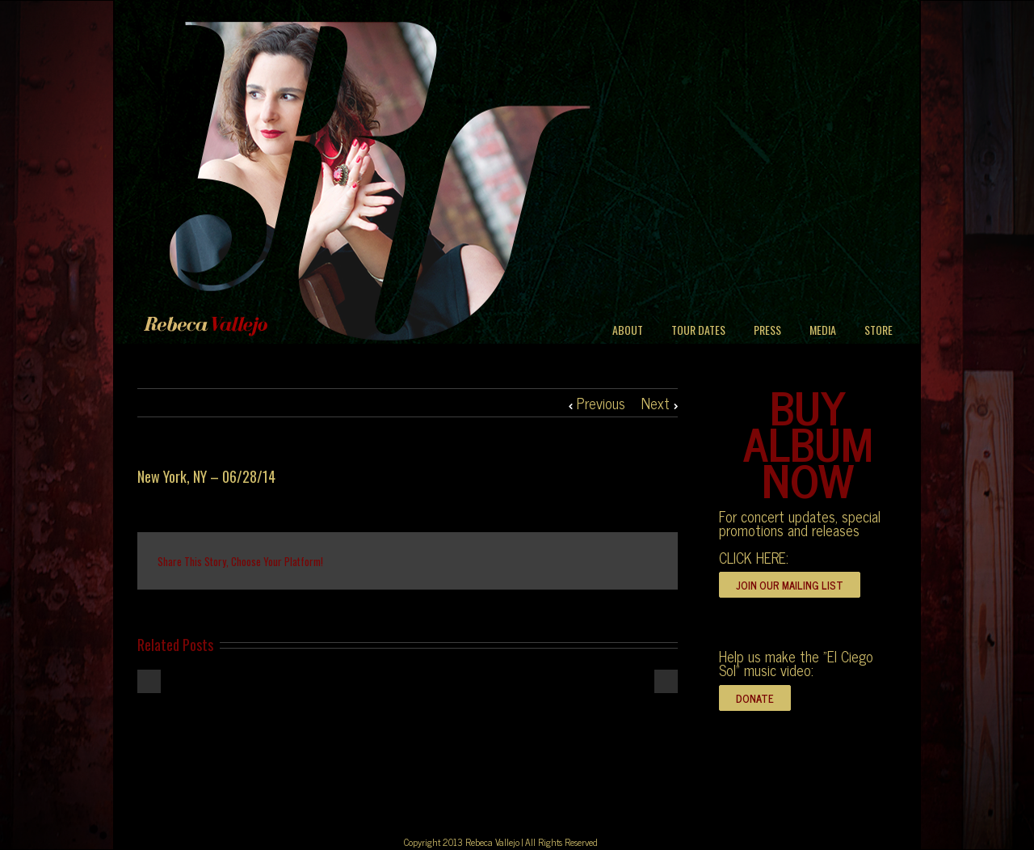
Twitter (423, 561)
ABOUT (627, 329)
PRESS (767, 329)
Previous (601, 403)
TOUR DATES (698, 329)
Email (646, 560)
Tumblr (532, 561)
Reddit (494, 561)
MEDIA (822, 329)
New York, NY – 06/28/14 (206, 476)
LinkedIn (458, 560)
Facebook (391, 562)
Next (655, 403)
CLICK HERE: (753, 557)
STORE (878, 329)
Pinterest (608, 563)
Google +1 (569, 562)
